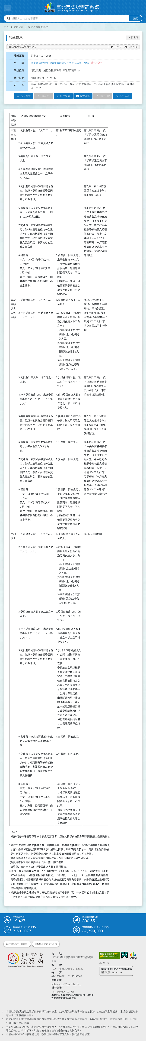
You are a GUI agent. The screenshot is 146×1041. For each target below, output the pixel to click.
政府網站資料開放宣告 (17, 944)
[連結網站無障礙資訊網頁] (109, 955)
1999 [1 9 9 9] (54, 968)
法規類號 (19, 55)
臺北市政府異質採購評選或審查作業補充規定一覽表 (60, 63)
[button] (133, 38)
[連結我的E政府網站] (124, 955)
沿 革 (19, 85)
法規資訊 (18, 27)
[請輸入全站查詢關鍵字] (70, 19)
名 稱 (19, 63)
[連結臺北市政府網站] (132, 956)
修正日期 (19, 78)
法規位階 (19, 70)
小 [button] (100, 963)
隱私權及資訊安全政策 (46, 944)
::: (2, 25)
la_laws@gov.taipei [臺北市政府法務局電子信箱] (62, 991)
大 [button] (108, 963)
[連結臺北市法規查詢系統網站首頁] (71, 7)
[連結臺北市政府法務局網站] (25, 960)
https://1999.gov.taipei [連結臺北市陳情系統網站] (66, 984)
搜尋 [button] (135, 18)
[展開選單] (7, 8)
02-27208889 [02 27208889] (76, 968)
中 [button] (104, 963)
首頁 (6, 27)
